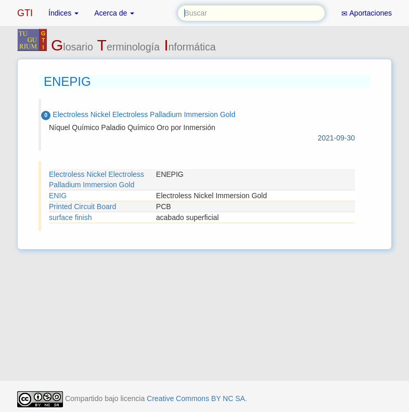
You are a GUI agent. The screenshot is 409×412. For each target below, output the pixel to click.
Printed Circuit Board (82, 206)
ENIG (58, 195)
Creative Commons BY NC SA (196, 398)
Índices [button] (63, 13)
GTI (25, 13)
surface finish (70, 217)
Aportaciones (366, 13)
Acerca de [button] (114, 13)
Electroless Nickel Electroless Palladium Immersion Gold (96, 179)
